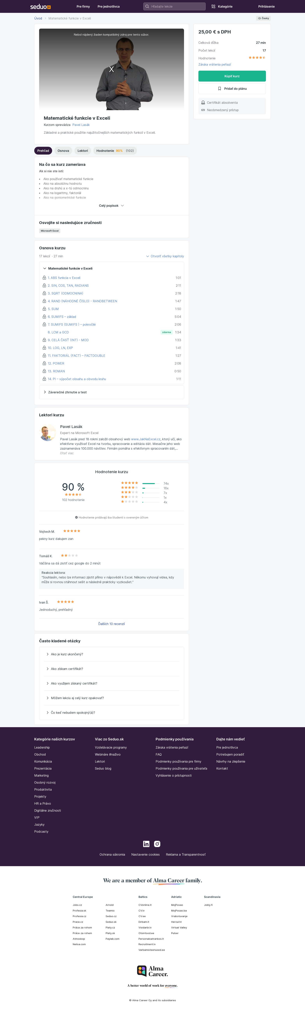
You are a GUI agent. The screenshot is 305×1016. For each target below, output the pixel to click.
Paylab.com (112, 938)
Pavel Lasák (81, 125)
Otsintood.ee (146, 933)
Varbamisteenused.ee (151, 949)
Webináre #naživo (108, 754)
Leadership (42, 747)
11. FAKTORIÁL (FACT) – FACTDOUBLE (76, 356)
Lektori (83, 151)
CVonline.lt (145, 904)
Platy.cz (110, 927)
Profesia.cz (79, 916)
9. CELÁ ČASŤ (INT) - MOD (68, 340)
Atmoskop (79, 938)
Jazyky (39, 824)
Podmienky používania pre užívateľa (181, 768)
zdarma (166, 332)
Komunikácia (43, 761)
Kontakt (222, 768)
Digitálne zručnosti (47, 810)
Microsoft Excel (50, 230)
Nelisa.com (79, 944)
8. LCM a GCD (58, 332)
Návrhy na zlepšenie (230, 761)
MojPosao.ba (179, 910)
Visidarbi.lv (145, 927)
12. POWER (56, 363)
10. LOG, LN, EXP (60, 348)
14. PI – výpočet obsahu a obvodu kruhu (77, 379)
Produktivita (43, 789)
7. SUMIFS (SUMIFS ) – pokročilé (72, 324)
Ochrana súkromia (112, 854)
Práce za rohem (82, 933)
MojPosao (177, 904)
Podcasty (41, 831)
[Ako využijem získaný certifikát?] (111, 683)
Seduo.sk (111, 921)
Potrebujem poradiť (230, 754)
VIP (36, 817)
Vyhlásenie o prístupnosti (174, 775)
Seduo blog (103, 768)
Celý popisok (111, 205)
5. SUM (53, 309)
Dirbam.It (143, 921)
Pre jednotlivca (227, 747)
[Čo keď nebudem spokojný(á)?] (111, 712)
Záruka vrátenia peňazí (214, 64)
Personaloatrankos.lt (151, 938)
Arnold (110, 904)
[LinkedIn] (146, 844)
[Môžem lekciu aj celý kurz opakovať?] (111, 697)
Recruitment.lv (147, 944)
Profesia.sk (79, 910)
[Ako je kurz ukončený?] (111, 654)
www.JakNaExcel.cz (145, 439)
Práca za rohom (82, 927)
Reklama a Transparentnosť (186, 854)
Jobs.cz (77, 904)
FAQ (159, 754)
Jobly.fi (208, 904)
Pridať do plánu (232, 88)
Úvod (38, 18)
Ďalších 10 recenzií (111, 624)
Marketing (41, 775)
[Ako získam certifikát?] (111, 668)
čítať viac (67, 453)
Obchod (40, 754)
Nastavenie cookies (145, 854)
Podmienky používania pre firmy (178, 761)
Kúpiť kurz (232, 76)
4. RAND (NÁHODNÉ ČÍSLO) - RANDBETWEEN (82, 301)
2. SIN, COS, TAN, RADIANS (68, 285)
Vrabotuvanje (179, 916)
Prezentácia (43, 768)
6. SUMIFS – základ (62, 317)
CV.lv (141, 910)
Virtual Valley (179, 927)
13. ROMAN (56, 371)
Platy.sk (110, 933)
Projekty (40, 796)
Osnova (63, 151)
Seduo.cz (111, 916)
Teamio (110, 910)
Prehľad (43, 151)
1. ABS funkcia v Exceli (64, 278)
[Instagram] (157, 844)
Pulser (175, 933)
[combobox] (174, 6)
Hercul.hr (176, 921)
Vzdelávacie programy (111, 747)
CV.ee (142, 916)
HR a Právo (42, 803)
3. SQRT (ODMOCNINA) (65, 293)
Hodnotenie (115, 150)
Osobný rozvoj (44, 782)
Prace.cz (78, 921)
